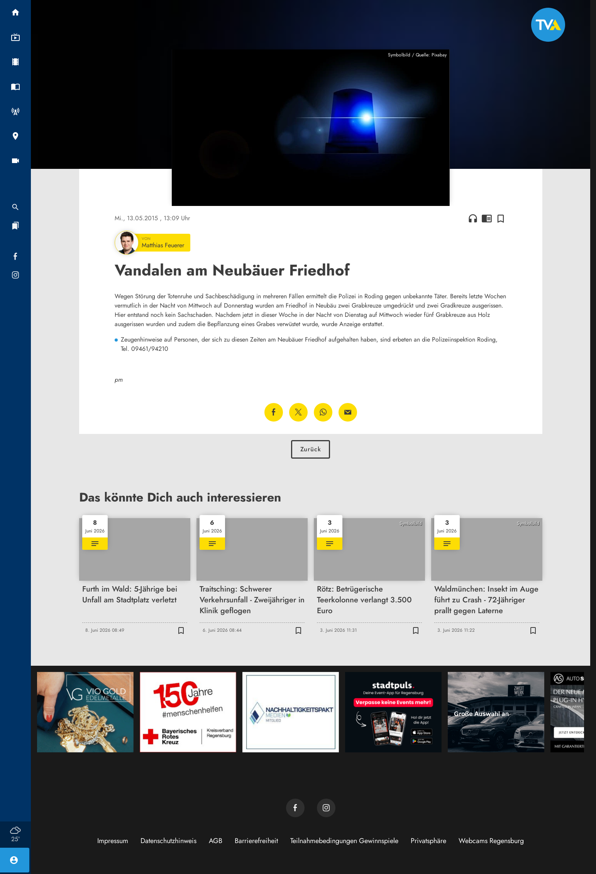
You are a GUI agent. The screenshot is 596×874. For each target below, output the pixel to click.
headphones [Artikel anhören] (472, 218)
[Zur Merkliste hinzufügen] (500, 218)
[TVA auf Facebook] (295, 808)
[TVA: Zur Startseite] (548, 25)
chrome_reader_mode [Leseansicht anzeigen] (486, 218)
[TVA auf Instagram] (326, 808)
